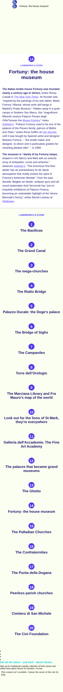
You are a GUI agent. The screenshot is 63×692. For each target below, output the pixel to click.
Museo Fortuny (31, 120)
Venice (33, 1)
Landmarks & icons (31, 65)
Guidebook (14, 2)
